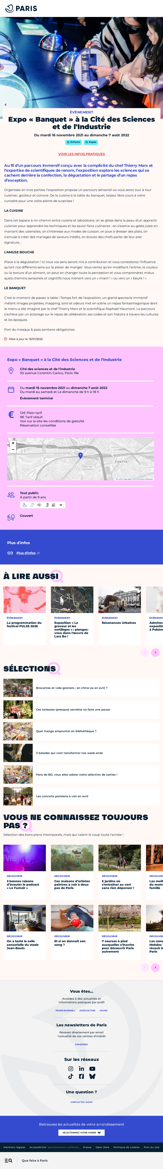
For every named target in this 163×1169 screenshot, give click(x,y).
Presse (87, 1147)
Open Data (102, 1147)
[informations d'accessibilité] (43, 505)
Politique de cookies (127, 1147)
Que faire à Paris (35, 1160)
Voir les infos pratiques (81, 154)
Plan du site (151, 1147)
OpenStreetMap (138, 479)
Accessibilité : (54, 1147)
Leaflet (119, 479)
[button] (80, 455)
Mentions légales (14, 1147)
